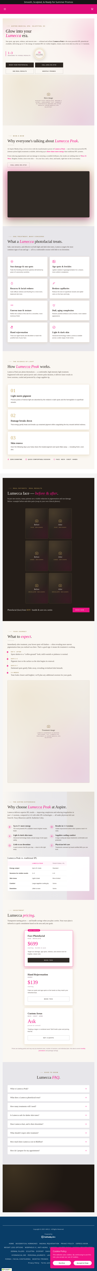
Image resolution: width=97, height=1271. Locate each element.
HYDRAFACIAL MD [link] (19, 1255)
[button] (13, 9)
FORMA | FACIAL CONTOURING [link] (18, 1259)
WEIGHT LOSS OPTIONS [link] (13, 1247)
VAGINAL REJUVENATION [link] (49, 1243)
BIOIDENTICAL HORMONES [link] (27, 1243)
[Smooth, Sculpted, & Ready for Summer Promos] (48, 2)
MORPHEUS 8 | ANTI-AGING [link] (36, 1247)
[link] (92, 9)
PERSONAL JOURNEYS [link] (36, 1255)
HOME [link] (11, 1243)
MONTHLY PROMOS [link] (40, 1259)
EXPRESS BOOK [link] (82, 1243)
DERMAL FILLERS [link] (17, 1251)
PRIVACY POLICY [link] (67, 1243)
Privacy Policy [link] (33, 1263)
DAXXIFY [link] (48, 1251)
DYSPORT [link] (40, 1251)
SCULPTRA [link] (30, 1251)
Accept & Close (83, 1263)
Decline (62, 1263)
